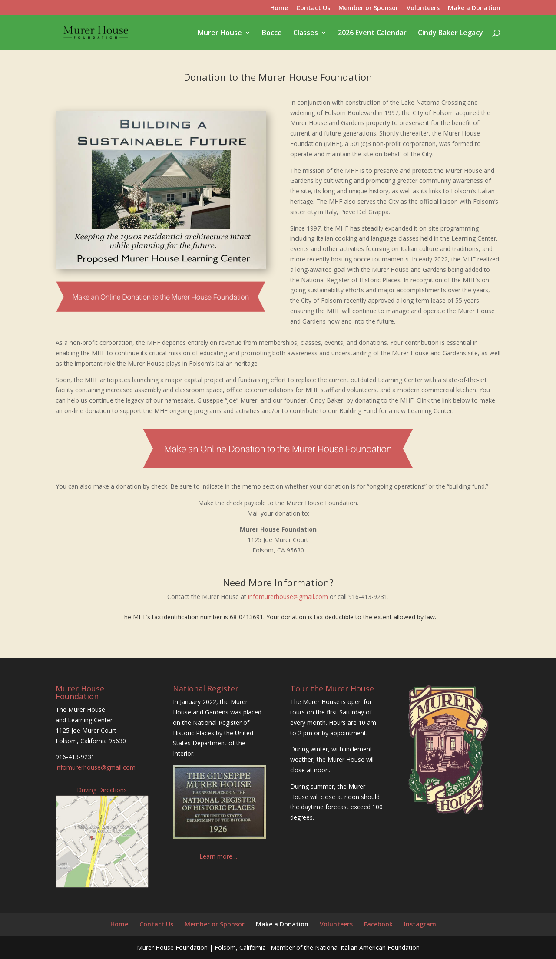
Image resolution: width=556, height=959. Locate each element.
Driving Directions (102, 790)
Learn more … (219, 856)
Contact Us (313, 8)
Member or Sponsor (368, 8)
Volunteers (423, 8)
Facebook (378, 924)
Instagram (420, 924)
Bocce (272, 33)
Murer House (220, 33)
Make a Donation (474, 8)
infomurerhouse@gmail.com (288, 596)
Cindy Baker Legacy (450, 33)
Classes (305, 33)
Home (279, 8)
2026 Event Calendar (372, 33)
